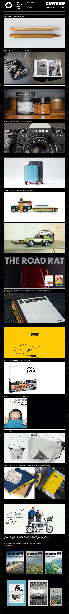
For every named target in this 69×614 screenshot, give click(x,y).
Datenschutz (29, 7)
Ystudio (23, 16)
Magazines (19, 4)
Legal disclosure (30, 6)
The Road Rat (13, 255)
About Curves (29, 4)
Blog (17, 2)
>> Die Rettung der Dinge (26, 396)
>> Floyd (23, 155)
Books (18, 6)
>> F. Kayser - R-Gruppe (10, 291)
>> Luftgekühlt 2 (47, 465)
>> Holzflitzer (32, 190)
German (28, 2)
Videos (18, 8)
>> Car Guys (28, 50)
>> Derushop (18, 431)
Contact (28, 8)
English (32, 2)
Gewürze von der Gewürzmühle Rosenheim (20, 87)
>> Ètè (38, 325)
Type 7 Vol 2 (28, 360)
